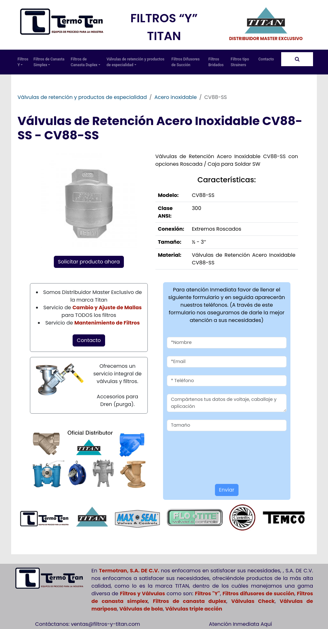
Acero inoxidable (175, 97)
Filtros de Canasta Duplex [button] (85, 62)
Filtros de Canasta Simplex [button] (48, 62)
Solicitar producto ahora (89, 261)
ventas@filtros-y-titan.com (105, 624)
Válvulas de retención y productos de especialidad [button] (136, 62)
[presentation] (204, 448)
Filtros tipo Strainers (240, 62)
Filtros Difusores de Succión (185, 62)
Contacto (266, 59)
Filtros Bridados (216, 62)
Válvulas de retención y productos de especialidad (82, 97)
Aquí (266, 624)
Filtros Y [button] (23, 62)
